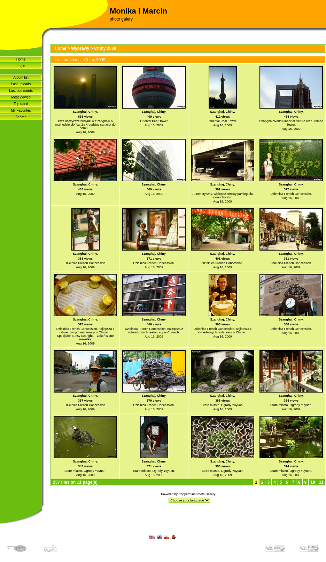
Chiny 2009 (105, 48)
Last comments (21, 91)
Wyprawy (80, 48)
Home (21, 59)
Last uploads (21, 84)
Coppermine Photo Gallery (196, 494)
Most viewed (21, 97)
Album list (20, 77)
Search (20, 117)
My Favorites (21, 110)
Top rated (21, 104)
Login (21, 66)
